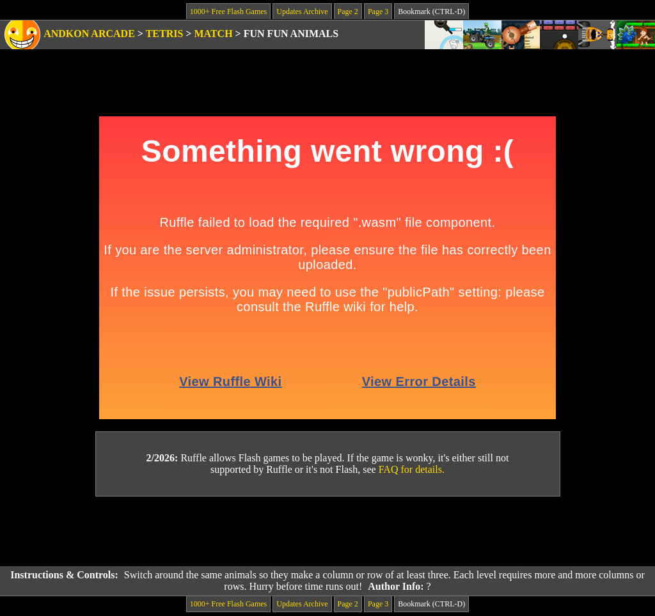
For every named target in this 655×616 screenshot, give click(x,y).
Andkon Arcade (89, 33)
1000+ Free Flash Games (228, 11)
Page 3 (378, 11)
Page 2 (348, 11)
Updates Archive (302, 11)
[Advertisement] (327, 531)
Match (213, 33)
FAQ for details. (412, 469)
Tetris (165, 33)
